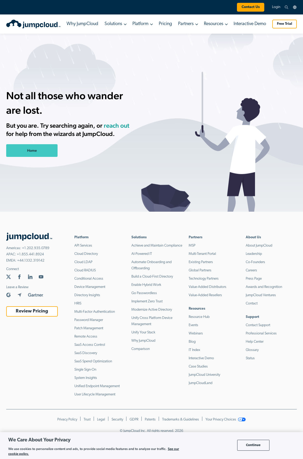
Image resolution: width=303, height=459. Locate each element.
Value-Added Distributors (207, 287)
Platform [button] (140, 23)
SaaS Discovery (85, 353)
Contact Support (258, 325)
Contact (252, 303)
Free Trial (284, 24)
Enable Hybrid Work (146, 285)
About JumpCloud (259, 246)
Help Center (255, 342)
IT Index (194, 350)
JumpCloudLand (200, 383)
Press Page (254, 279)
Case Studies (198, 367)
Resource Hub (199, 317)
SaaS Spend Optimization (93, 361)
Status (250, 358)
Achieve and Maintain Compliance (156, 246)
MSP (192, 246)
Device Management (89, 287)
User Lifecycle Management (94, 394)
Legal (101, 420)
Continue (253, 445)
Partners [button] (186, 23)
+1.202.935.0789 (35, 248)
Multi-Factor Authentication (94, 312)
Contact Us (251, 7)
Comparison (140, 349)
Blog (192, 342)
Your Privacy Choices (225, 420)
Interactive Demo (250, 23)
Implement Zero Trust (147, 301)
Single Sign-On (85, 370)
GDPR (134, 420)
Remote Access (85, 337)
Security (117, 420)
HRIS (77, 303)
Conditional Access (88, 279)
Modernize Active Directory (151, 310)
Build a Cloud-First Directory (152, 277)
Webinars (196, 333)
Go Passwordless (144, 293)
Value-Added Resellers (205, 295)
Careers (251, 270)
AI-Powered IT (141, 254)
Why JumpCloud (82, 23)
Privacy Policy (67, 420)
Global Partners (200, 270)
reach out (116, 125)
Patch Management (88, 328)
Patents (150, 420)
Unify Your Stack (143, 332)
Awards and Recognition (264, 287)
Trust (87, 420)
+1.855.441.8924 (30, 254)
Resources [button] (213, 23)
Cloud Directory (86, 254)
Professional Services (261, 333)
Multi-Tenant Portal (202, 254)
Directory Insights (87, 295)
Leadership (254, 254)
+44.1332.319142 (30, 261)
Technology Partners (204, 279)
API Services (83, 246)
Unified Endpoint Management (97, 386)
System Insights (85, 378)
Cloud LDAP (83, 262)
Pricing (165, 23)
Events (193, 325)
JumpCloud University (204, 375)
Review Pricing (32, 311)
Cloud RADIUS (85, 270)
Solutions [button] (113, 23)
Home (32, 150)
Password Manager (88, 320)
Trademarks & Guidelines (180, 420)
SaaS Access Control (89, 345)
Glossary (252, 350)
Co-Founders (255, 262)
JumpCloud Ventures (261, 295)
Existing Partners (201, 262)
